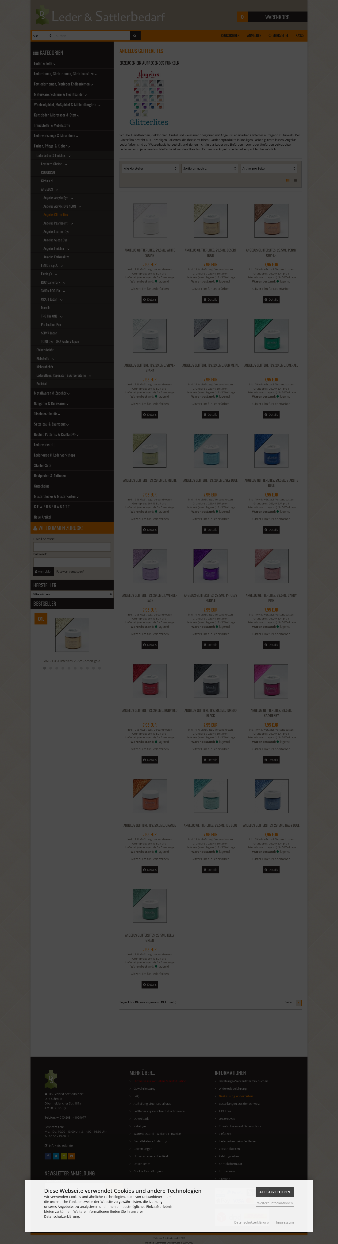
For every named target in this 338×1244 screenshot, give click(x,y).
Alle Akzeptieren (274, 1192)
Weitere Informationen (275, 1203)
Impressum (285, 1222)
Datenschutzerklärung (251, 1222)
